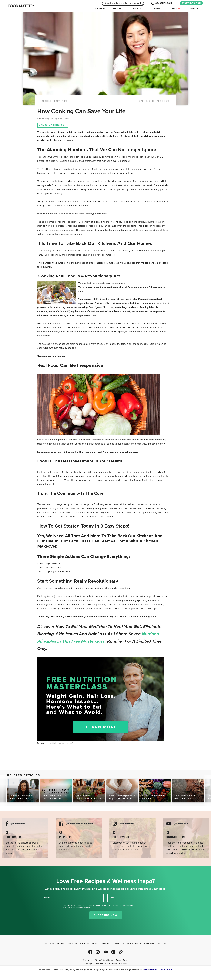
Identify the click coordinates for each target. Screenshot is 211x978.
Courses (97, 8)
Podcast (138, 8)
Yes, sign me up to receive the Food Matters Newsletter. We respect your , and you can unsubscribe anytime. (98, 906)
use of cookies (151, 969)
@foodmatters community (79, 824)
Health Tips (60, 101)
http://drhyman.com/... (58, 118)
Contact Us (118, 943)
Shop (176, 8)
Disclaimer (87, 960)
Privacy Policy (122, 960)
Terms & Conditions (104, 960)
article (46, 101)
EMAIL (113, 898)
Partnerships (134, 943)
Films (157, 8)
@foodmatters (17, 824)
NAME (47, 898)
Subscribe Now (105, 915)
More (193, 8)
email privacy (128, 905)
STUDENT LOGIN (161, 3)
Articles (84, 943)
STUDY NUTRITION (191, 3)
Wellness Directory (155, 943)
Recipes (117, 8)
